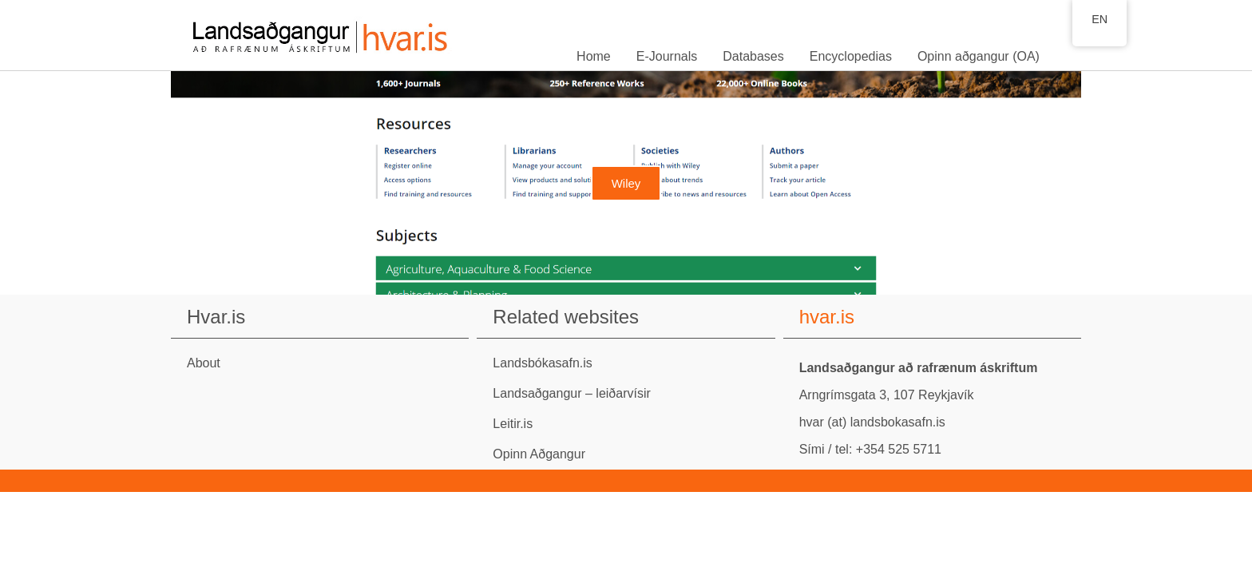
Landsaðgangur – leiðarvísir (571, 393)
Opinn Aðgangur (539, 454)
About (203, 363)
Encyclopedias (851, 56)
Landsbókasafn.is (542, 363)
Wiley (626, 183)
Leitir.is (513, 423)
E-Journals (666, 56)
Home (593, 56)
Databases (753, 56)
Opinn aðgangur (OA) (978, 56)
